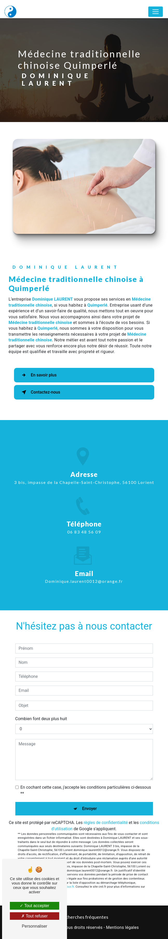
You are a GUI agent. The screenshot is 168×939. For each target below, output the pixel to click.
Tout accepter (34, 905)
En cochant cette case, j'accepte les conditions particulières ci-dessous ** (86, 790)
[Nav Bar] (155, 11)
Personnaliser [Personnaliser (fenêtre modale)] (34, 926)
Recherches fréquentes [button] (84, 917)
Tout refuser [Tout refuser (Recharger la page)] (34, 916)
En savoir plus (38, 375)
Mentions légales (122, 927)
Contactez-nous (39, 392)
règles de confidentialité (106, 822)
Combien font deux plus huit (41, 718)
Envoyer (89, 808)
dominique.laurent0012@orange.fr (84, 576)
